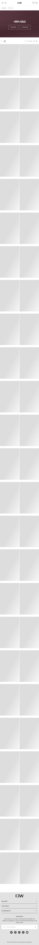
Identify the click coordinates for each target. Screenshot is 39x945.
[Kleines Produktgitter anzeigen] (4, 41)
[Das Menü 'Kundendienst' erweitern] (19, 910)
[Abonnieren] (35, 927)
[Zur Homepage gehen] (19, 3)
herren (25, 27)
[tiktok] (23, 932)
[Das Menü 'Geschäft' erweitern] (19, 901)
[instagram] (15, 932)
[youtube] (27, 932)
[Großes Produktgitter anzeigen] (1, 41)
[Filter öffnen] (34, 41)
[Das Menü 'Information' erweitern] (19, 906)
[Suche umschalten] (5, 2)
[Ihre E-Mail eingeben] (17, 927)
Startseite (3, 8)
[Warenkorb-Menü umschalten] (36, 2)
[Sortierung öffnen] (37, 41)
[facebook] (11, 932)
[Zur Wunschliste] (33, 2)
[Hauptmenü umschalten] (2, 2)
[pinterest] (19, 932)
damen (13, 27)
